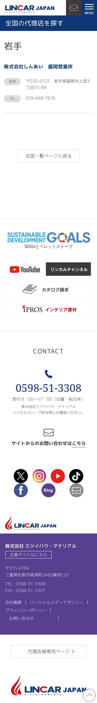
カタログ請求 (48, 289)
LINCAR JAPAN (29, 9)
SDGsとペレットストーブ (48, 244)
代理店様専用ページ (49, 651)
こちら (79, 443)
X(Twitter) (21, 476)
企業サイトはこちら (28, 554)
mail (76, 490)
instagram (39, 476)
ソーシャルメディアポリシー (57, 602)
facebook (21, 490)
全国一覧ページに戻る (48, 156)
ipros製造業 (48, 309)
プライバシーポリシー (26, 610)
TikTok (76, 476)
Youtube (58, 476)
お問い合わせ (73, 7)
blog (48, 490)
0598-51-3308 (48, 388)
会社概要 (13, 602)
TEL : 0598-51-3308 (25, 584)
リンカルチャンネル (48, 270)
